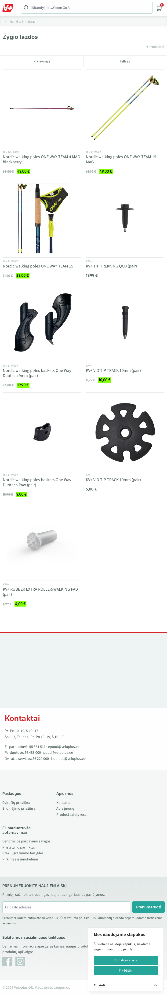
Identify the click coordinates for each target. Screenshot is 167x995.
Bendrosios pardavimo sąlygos (26, 841)
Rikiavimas (41, 61)
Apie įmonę (65, 808)
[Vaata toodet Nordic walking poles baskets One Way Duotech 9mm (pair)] (42, 322)
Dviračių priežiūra (16, 802)
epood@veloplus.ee (64, 746)
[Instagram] (20, 961)
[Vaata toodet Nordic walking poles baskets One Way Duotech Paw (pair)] (42, 431)
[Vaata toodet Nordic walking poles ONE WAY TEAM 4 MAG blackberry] (42, 109)
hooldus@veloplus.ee (68, 758)
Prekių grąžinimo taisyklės (23, 853)
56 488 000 (33, 752)
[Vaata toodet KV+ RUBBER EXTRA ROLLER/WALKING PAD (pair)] (42, 541)
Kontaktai (64, 802)
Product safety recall (72, 814)
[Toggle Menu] (10, 8)
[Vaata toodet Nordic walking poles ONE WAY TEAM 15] (42, 218)
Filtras (125, 61)
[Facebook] (7, 961)
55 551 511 (37, 746)
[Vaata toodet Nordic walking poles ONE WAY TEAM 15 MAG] (125, 109)
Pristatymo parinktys (18, 847)
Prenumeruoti (148, 907)
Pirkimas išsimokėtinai (20, 859)
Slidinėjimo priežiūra (18, 808)
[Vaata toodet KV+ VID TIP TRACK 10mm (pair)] (125, 322)
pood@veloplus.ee (58, 752)
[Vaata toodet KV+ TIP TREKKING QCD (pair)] (125, 218)
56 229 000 (41, 758)
